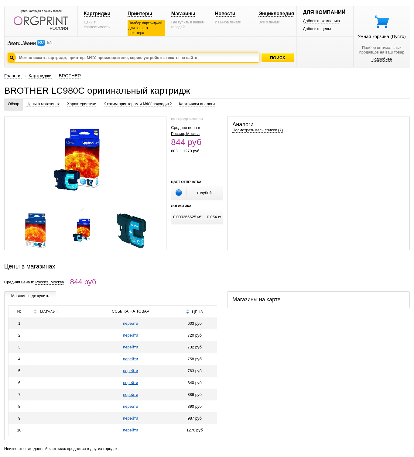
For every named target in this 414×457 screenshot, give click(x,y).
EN (50, 42)
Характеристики (81, 104)
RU (41, 42)
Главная (13, 75)
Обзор (13, 104)
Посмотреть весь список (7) (257, 130)
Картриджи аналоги (197, 104)
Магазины (183, 13)
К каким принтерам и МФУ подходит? (138, 104)
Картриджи (97, 13)
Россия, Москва (22, 42)
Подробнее (381, 59)
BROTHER (70, 75)
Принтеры (140, 13)
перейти (130, 323)
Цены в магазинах (43, 104)
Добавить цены (317, 28)
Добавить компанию (321, 21)
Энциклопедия (276, 13)
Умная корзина (382, 36)
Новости (225, 13)
